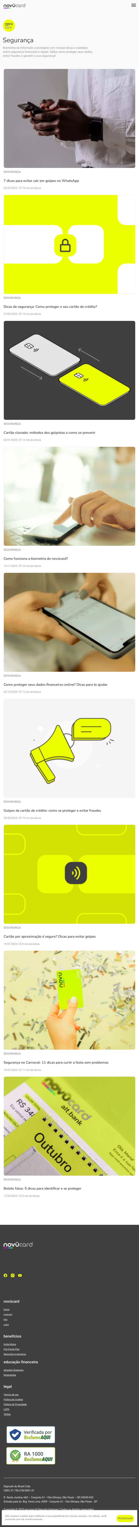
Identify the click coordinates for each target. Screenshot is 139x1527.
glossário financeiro (14, 1370)
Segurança (12, 171)
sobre (6, 1324)
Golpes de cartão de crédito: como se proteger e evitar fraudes (52, 810)
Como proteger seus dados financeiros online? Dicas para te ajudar (56, 684)
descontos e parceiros (15, 1354)
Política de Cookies (13, 1399)
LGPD (6, 1409)
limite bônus (10, 1344)
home (6, 1309)
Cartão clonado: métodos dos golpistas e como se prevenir (49, 432)
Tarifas (7, 1414)
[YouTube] (21, 1275)
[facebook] (6, 1275)
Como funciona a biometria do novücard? (36, 558)
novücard (8, 1314)
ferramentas (10, 1375)
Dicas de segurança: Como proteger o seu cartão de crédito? (50, 306)
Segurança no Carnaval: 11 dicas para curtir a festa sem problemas (56, 1062)
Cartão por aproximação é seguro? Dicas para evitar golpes (50, 936)
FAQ (5, 1319)
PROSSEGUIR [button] (125, 1518)
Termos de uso (11, 1394)
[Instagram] (13, 1275)
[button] (133, 5)
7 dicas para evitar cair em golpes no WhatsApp (41, 180)
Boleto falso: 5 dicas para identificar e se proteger (42, 1188)
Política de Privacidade (15, 1404)
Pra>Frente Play (12, 1349)
